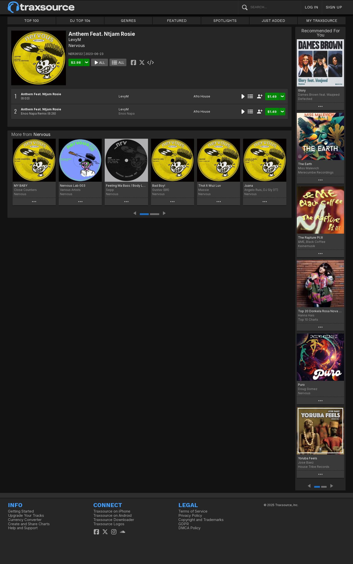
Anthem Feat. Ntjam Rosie (41, 94)
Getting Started (21, 511)
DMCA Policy (189, 528)
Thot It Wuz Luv (209, 185)
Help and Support (23, 528)
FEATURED (177, 20)
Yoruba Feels (307, 458)
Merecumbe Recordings (316, 172)
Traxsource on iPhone (111, 511)
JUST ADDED (273, 20)
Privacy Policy (190, 515)
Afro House (202, 96)
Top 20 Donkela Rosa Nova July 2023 (320, 311)
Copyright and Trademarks (201, 520)
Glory (302, 90)
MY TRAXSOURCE (321, 20)
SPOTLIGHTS (225, 20)
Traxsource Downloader (113, 520)
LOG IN (311, 7)
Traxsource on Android (112, 515)
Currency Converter (25, 520)
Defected (305, 99)
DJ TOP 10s (80, 20)
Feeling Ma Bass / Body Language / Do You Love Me (126, 185)
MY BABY (20, 185)
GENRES (128, 20)
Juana (248, 185)
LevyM (74, 39)
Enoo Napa (127, 113)
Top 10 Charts (308, 319)
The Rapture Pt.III (310, 237)
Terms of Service (192, 511)
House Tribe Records (313, 467)
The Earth (305, 164)
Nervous (76, 45)
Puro (301, 385)
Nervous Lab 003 (72, 185)
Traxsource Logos (108, 524)
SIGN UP (334, 7)
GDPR (183, 524)
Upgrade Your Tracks (26, 515)
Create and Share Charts (29, 524)
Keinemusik (306, 246)
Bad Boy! (158, 185)
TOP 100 (31, 20)
